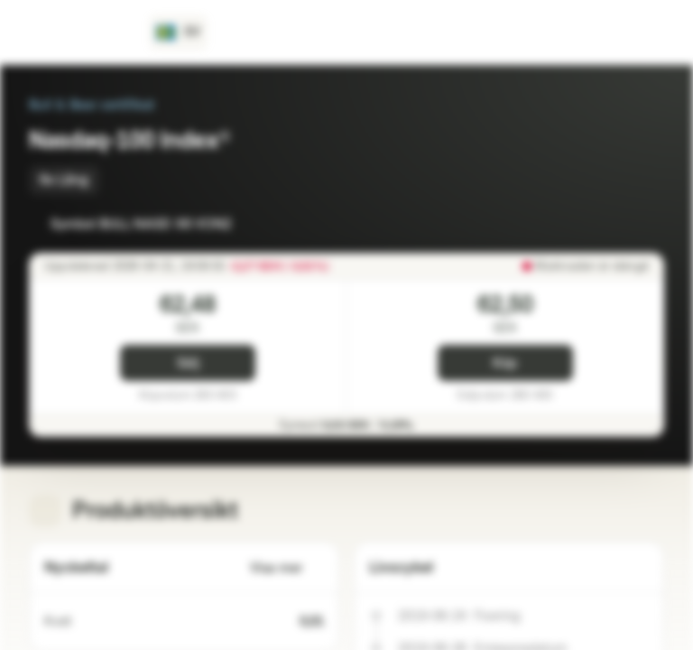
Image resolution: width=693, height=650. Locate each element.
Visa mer (287, 568)
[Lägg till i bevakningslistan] (610, 224)
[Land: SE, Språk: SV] (178, 32)
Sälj (188, 363)
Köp (505, 363)
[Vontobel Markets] (78, 32)
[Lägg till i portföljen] (646, 224)
